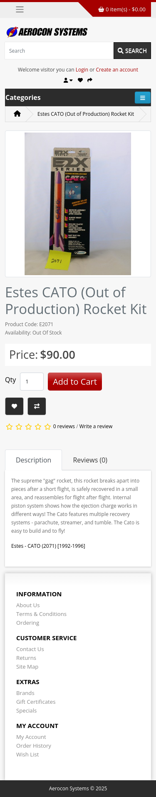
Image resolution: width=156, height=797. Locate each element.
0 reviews (64, 426)
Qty (10, 379)
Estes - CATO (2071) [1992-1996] (48, 545)
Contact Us (30, 649)
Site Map (27, 666)
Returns (26, 658)
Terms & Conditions (41, 614)
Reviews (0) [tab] (90, 460)
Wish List (27, 754)
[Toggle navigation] (20, 9)
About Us (28, 605)
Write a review (96, 426)
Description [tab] (33, 460)
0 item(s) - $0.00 (122, 9)
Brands (25, 693)
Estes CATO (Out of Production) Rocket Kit (85, 114)
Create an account (117, 69)
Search (132, 50)
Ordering (27, 622)
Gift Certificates (35, 701)
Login (82, 69)
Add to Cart (75, 381)
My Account (31, 737)
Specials (26, 710)
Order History (33, 745)
